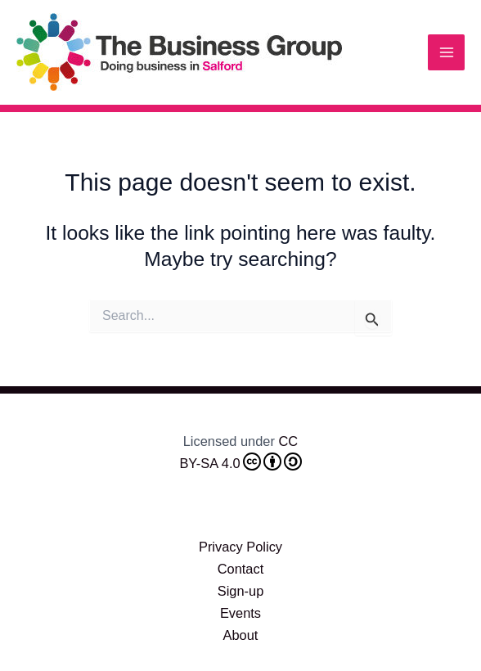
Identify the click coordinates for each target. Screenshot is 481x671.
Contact (241, 568)
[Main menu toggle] (446, 52)
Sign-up (241, 590)
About (240, 635)
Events (240, 613)
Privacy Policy (240, 546)
